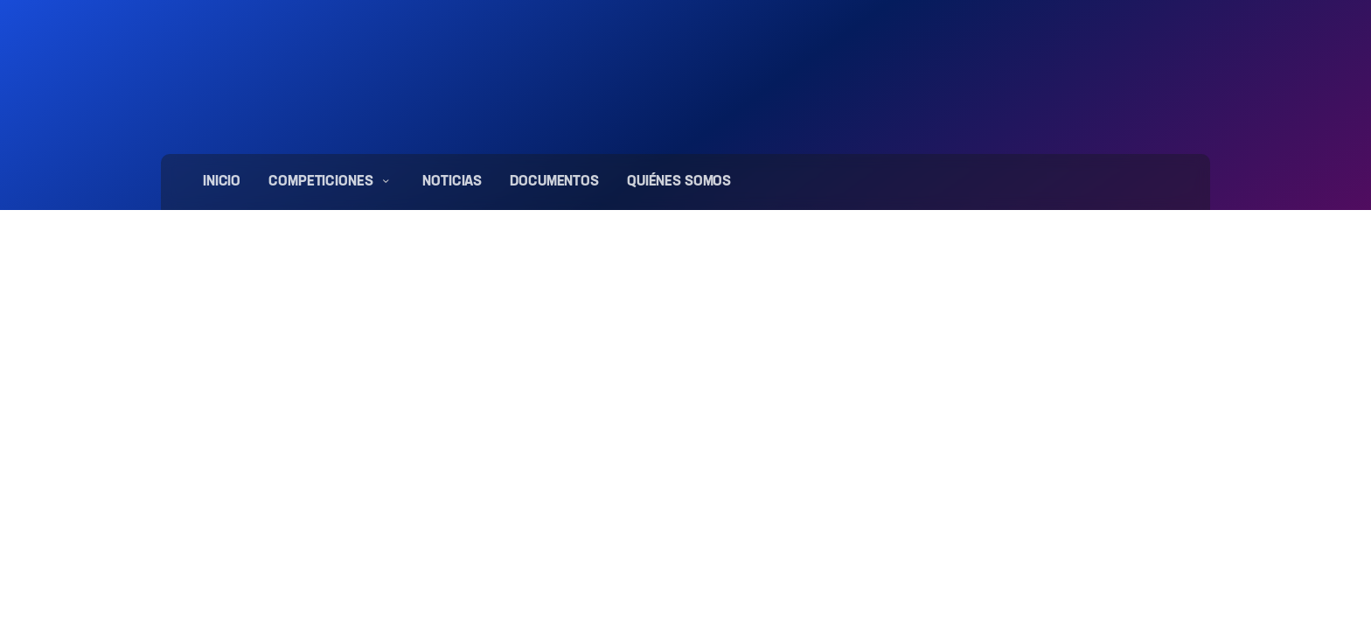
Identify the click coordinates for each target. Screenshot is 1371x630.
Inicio (221, 182)
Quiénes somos (679, 182)
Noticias (452, 182)
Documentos (554, 182)
